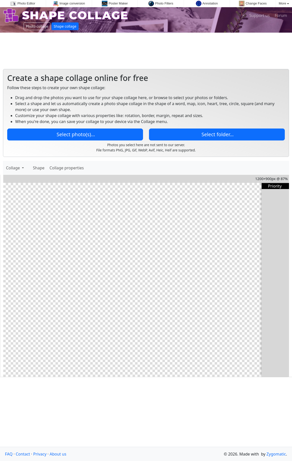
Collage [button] (13, 168)
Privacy (40, 454)
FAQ (8, 454)
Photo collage (37, 26)
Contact (23, 454)
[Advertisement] (146, 48)
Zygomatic (276, 454)
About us (57, 454)
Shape (39, 168)
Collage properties (66, 168)
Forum (280, 15)
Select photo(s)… (75, 134)
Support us (259, 15)
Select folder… (217, 134)
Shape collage (65, 26)
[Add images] (28, 168)
